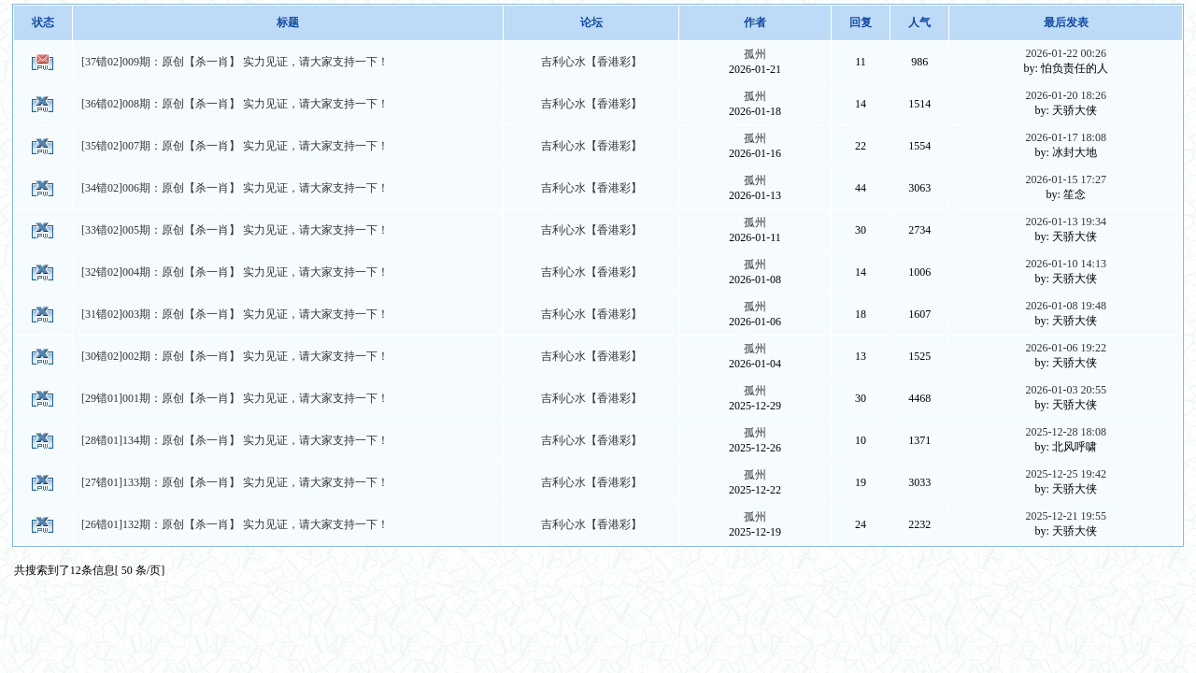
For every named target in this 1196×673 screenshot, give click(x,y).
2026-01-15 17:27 (1066, 179)
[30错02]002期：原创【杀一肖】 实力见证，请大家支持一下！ (235, 356)
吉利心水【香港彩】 (591, 61)
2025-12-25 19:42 (1066, 473)
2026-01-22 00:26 (1066, 53)
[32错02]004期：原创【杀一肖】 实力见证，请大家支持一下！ (235, 272)
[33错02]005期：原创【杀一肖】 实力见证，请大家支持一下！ (235, 229)
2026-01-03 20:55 (1066, 389)
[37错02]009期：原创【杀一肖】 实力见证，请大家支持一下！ (235, 61)
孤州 (755, 54)
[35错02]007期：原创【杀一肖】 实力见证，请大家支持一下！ (235, 145)
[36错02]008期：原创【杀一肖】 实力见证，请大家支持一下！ (235, 103)
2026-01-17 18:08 (1066, 137)
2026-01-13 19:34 (1066, 221)
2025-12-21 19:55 (1066, 516)
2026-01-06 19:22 (1066, 347)
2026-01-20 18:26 (1066, 95)
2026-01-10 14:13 (1066, 263)
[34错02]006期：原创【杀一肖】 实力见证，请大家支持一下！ (235, 187)
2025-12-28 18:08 (1066, 431)
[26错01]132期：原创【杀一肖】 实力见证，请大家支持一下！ (235, 524)
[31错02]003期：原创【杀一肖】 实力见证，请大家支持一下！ (235, 314)
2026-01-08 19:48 (1066, 305)
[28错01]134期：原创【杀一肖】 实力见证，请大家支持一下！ (235, 440)
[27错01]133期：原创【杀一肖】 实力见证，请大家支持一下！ (235, 482)
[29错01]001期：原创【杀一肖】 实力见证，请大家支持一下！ (235, 398)
